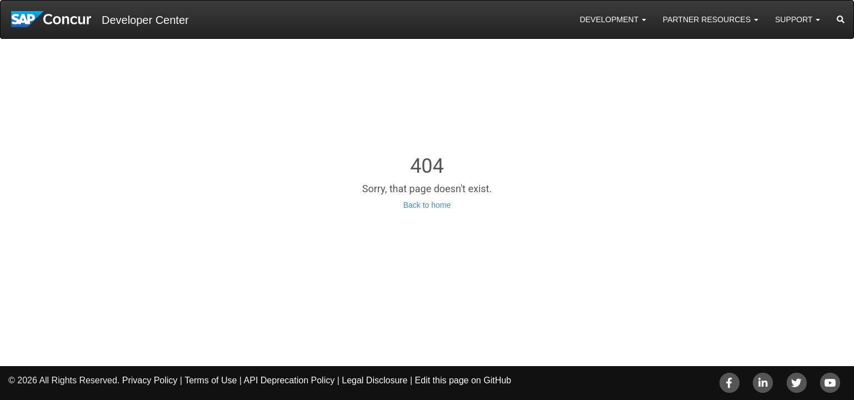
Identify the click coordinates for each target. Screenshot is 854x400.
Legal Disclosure (374, 380)
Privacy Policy (150, 380)
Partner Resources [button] (710, 19)
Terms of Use (210, 380)
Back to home (427, 205)
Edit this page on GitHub (463, 380)
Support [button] (797, 19)
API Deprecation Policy (289, 380)
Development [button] (613, 19)
